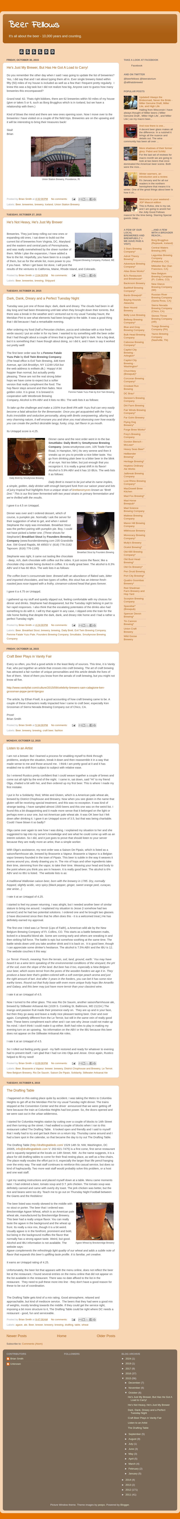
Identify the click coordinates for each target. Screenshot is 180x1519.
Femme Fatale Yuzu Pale (21, 634)
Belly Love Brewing (134, 315)
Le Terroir (107, 1068)
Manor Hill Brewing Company (134, 525)
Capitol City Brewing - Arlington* (130, 352)
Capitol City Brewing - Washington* (131, 363)
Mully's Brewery (132, 542)
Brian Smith (16, 1358)
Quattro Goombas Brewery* (134, 582)
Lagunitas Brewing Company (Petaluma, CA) (162, 258)
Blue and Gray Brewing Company (134, 328)
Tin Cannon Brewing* (130, 623)
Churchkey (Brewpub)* (130, 372)
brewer (49, 1068)
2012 (128, 1489)
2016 (128, 1373)
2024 (128, 1358)
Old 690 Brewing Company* (133, 553)
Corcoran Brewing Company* (134, 380)
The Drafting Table (20, 1090)
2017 (128, 1368)
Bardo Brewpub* (133, 295)
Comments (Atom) (32, 1343)
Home (61, 1336)
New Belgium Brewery (19, 1072)
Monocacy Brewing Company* (134, 537)
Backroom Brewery (134, 283)
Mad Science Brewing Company (134, 509)
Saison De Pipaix (60, 1072)
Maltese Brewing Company (133, 517)
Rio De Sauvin (41, 1072)
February (133, 1468)
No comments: (59, 199)
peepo (101, 1504)
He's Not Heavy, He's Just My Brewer (35, 222)
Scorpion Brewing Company (134, 600)
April (131, 1458)
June (131, 1449)
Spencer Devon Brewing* (132, 615)
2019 (128, 1363)
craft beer (48, 730)
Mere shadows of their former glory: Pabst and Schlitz (155, 150)
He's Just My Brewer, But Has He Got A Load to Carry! (47, 67)
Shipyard (50, 280)
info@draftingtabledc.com (32, 1148)
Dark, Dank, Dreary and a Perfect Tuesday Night (43, 298)
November (134, 1387)
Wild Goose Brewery (130, 638)
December (134, 1382)
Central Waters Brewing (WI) (160, 249)
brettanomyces (81, 489)
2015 (128, 1378)
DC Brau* (129, 393)
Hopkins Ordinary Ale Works (133, 467)
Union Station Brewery (67, 204)
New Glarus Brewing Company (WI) (162, 287)
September (135, 1434)
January (133, 1473)
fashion (59, 730)
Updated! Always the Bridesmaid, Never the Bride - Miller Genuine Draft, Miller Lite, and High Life (155, 102)
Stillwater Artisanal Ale (95, 1072)
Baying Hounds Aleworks (132, 301)
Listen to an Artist (20, 748)
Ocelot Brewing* (133, 547)
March (132, 1463)
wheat (85, 1324)
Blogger (124, 1504)
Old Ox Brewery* (133, 567)
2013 (128, 1484)
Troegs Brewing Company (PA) (160, 328)
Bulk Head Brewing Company (134, 336)
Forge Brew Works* (135, 429)
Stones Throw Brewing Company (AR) (162, 318)
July (131, 1443)
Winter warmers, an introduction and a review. (153, 175)
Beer (18, 204)
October (133, 1392)
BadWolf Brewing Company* (133, 289)
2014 (128, 1479)
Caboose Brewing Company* (134, 344)
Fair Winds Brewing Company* (135, 411)
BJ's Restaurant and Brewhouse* (133, 277)
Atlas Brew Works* (134, 271)
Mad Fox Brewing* (134, 496)
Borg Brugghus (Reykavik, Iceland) (162, 242)
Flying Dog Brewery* (130, 424)
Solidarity (76, 1072)
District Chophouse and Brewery (82, 1068)
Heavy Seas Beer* (134, 449)
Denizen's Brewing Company (134, 399)
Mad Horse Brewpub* (130, 502)
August (132, 1439)
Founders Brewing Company (52, 634)
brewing (39, 280)
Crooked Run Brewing (131, 387)
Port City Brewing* (134, 575)
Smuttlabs (75, 634)
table (77, 1324)
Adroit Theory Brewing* (131, 258)
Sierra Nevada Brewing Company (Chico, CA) (162, 308)
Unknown (15, 1363)
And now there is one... (152, 125)
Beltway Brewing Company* (133, 321)
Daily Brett (67, 630)
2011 (128, 1494)
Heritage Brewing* (134, 461)
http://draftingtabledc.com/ (47, 1144)
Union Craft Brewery (130, 630)
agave (19, 1324)
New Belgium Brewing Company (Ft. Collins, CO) (162, 276)
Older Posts (106, 1336)
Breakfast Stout (31, 630)
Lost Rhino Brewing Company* (135, 482)
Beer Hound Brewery (130, 309)
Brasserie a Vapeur (33, 1068)
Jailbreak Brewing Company (134, 475)
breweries (27, 204)
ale (25, 1324)
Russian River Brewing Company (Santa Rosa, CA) (162, 297)
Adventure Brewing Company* (134, 265)
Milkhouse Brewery (134, 530)
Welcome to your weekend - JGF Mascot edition (154, 201)
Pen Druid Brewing (134, 571)
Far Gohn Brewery (134, 417)
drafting (69, 1324)
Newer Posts (17, 1336)
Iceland (49, 204)
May (131, 1453)
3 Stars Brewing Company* (133, 250)
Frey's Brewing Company (132, 436)
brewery (39, 204)
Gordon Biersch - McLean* (133, 443)
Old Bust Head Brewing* (132, 561)
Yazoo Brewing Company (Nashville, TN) (160, 336)
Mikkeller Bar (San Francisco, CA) (162, 267)
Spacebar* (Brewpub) (130, 607)
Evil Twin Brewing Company (90, 630)
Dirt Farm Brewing (134, 405)
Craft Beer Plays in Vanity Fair (29, 656)
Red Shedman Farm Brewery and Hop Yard (134, 591)
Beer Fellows (33, 25)
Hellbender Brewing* (130, 455)
